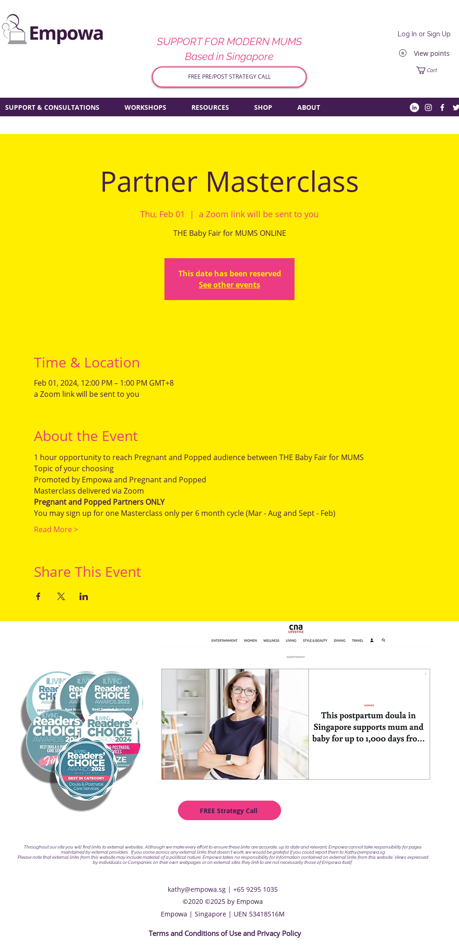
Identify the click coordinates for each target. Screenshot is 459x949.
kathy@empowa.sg (197, 889)
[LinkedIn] (414, 107)
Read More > (56, 529)
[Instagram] (428, 107)
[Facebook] (442, 107)
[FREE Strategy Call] (229, 810)
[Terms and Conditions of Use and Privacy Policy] (225, 933)
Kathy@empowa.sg (365, 852)
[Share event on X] (61, 596)
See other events (229, 285)
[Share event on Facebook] (38, 596)
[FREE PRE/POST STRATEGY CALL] (229, 77)
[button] (434, 70)
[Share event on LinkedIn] (83, 596)
